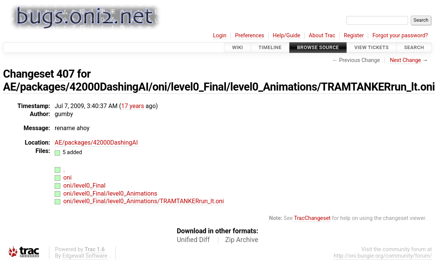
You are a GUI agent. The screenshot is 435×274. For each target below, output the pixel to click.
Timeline (270, 47)
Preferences (249, 35)
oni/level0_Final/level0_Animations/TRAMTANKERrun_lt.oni (143, 201)
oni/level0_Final (84, 185)
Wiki (237, 47)
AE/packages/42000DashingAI (96, 142)
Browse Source (318, 47)
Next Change (405, 60)
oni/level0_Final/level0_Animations (110, 193)
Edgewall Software (84, 256)
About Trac (322, 35)
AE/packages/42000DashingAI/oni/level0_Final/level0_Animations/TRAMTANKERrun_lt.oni (219, 86)
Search (414, 47)
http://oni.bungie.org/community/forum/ (383, 256)
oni (67, 177)
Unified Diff (193, 240)
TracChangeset (312, 218)
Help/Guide (286, 35)
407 (66, 73)
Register (354, 35)
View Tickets (372, 47)
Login (220, 35)
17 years (132, 106)
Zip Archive (241, 240)
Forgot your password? (400, 35)
